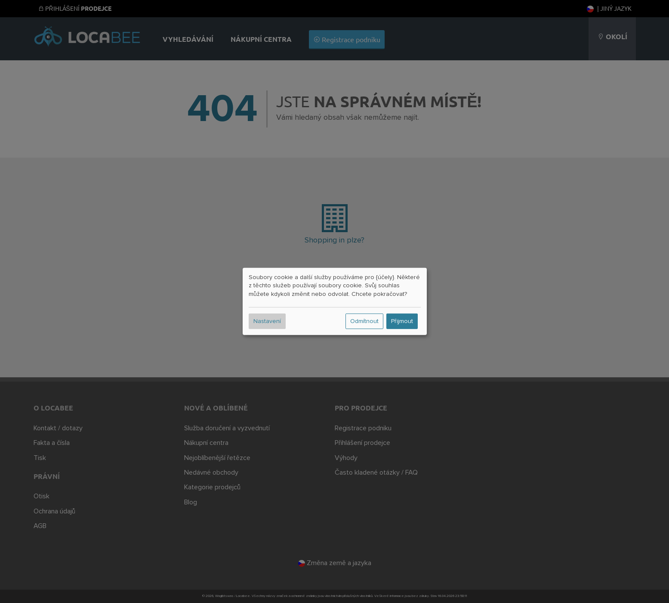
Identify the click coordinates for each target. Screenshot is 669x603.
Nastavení (267, 321)
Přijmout (402, 321)
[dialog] (335, 301)
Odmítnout (364, 321)
